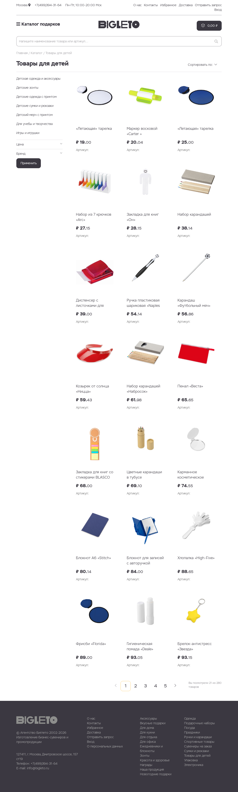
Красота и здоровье (155, 760)
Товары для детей (197, 756)
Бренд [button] (39, 153)
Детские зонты (27, 88)
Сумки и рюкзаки (196, 751)
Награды (146, 765)
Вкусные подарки (152, 723)
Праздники (192, 732)
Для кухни (147, 732)
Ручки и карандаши (198, 737)
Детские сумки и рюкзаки (34, 106)
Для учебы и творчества (34, 124)
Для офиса (148, 742)
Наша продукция (152, 769)
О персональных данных (105, 746)
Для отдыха (148, 737)
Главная (22, 53)
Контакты (151, 5)
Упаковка (191, 760)
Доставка (186, 5)
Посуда (189, 728)
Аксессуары (148, 718)
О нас (137, 5)
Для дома (147, 728)
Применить (29, 163)
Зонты (144, 756)
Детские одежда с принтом (36, 97)
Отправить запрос (208, 5)
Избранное (168, 5)
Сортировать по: (203, 64)
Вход (218, 10)
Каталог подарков (38, 24)
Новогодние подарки (155, 774)
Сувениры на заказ (198, 746)
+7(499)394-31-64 (48, 5)
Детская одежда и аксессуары (38, 79)
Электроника (193, 765)
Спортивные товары (199, 742)
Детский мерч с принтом (34, 115)
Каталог (36, 53)
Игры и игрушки (27, 133)
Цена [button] (39, 144)
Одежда (190, 718)
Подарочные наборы (199, 723)
